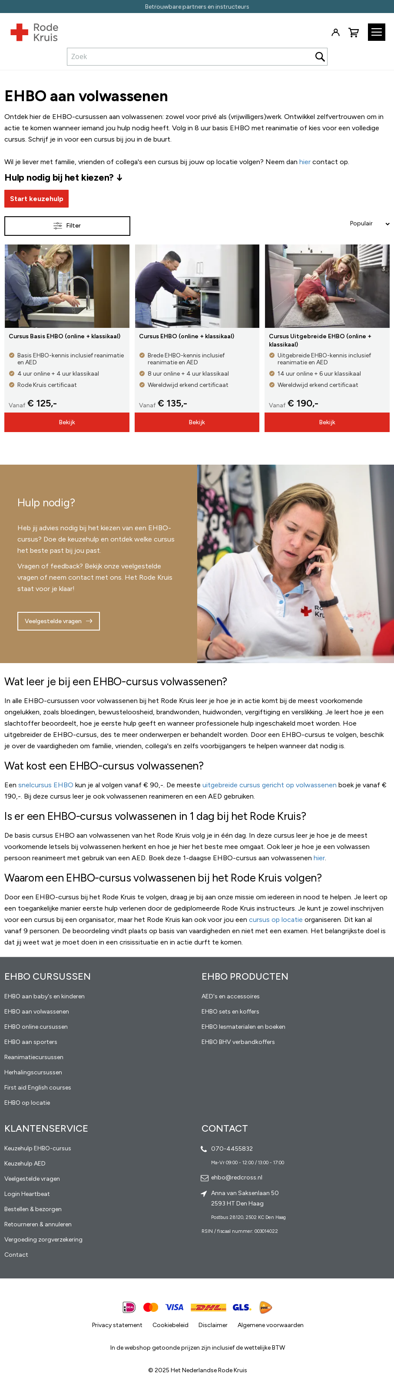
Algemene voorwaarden (271, 1325)
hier (319, 858)
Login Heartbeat (27, 1194)
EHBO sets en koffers (230, 1011)
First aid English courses (37, 1087)
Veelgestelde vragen (53, 621)
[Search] (320, 56)
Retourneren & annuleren (38, 1224)
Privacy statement (117, 1325)
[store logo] (29, 30)
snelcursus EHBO (45, 785)
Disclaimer (213, 1325)
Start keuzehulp (36, 199)
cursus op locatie (276, 919)
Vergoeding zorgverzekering (43, 1239)
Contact (16, 1254)
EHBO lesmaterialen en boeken (243, 1026)
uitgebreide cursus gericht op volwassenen (269, 785)
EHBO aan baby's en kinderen (44, 996)
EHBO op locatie (27, 1102)
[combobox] (197, 56)
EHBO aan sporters (30, 1042)
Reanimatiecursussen (33, 1057)
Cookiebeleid (170, 1325)
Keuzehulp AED (25, 1163)
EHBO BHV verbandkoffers (238, 1042)
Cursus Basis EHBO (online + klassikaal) (64, 336)
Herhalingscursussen (33, 1072)
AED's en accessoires (231, 996)
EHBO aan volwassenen (36, 1011)
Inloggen (335, 32)
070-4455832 (232, 1149)
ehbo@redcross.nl (236, 1177)
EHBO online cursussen (36, 1026)
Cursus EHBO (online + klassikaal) (186, 336)
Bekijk (67, 422)
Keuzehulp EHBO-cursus (37, 1148)
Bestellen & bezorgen (33, 1209)
